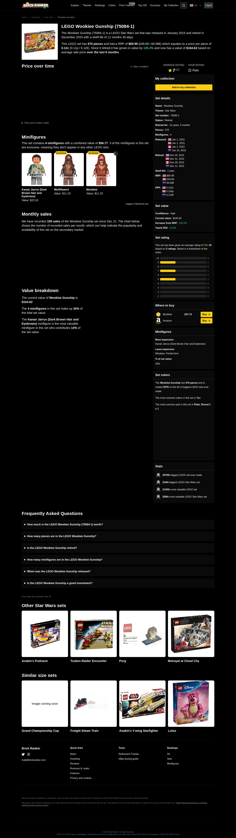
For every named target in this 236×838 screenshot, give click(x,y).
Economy (155, 5)
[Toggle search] (183, 5)
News (73, 754)
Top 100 (142, 5)
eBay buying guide (128, 759)
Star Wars (49, 17)
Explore (75, 5)
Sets (169, 759)
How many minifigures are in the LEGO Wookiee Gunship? (64, 559)
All (168, 754)
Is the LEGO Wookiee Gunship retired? (52, 547)
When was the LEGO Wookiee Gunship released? (59, 571)
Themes (87, 5)
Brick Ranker (31, 748)
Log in (208, 5)
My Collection (171, 5)
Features (75, 773)
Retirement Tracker (129, 754)
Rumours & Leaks (79, 768)
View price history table (36, 123)
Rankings (100, 5)
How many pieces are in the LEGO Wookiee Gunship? (61, 536)
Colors (112, 5)
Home (24, 17)
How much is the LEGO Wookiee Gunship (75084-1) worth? (65, 524)
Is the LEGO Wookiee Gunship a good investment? (60, 583)
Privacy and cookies (81, 778)
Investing (75, 759)
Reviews (74, 763)
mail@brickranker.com (34, 760)
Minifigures (173, 763)
